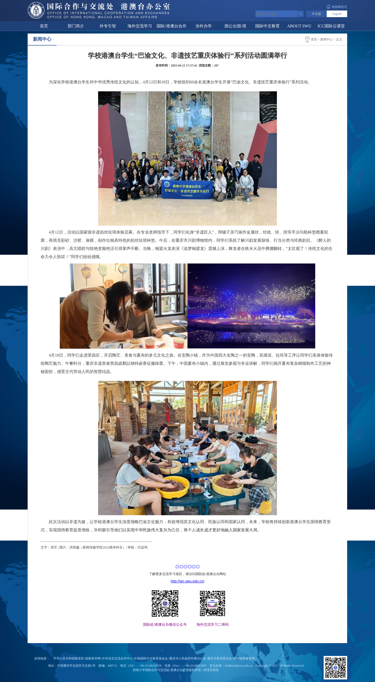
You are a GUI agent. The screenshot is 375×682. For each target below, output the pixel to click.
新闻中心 (326, 39)
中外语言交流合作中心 (117, 658)
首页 (44, 26)
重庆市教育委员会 (219, 658)
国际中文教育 (267, 26)
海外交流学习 (139, 26)
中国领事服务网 (244, 658)
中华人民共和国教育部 (68, 658)
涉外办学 (203, 26)
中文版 (316, 14)
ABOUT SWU (299, 26)
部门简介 (76, 26)
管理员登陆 (211, 670)
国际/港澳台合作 (171, 26)
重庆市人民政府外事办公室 (187, 658)
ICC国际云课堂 (331, 26)
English (337, 14)
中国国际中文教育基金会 (151, 658)
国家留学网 (93, 658)
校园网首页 (339, 7)
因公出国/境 (235, 26)
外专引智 (108, 26)
